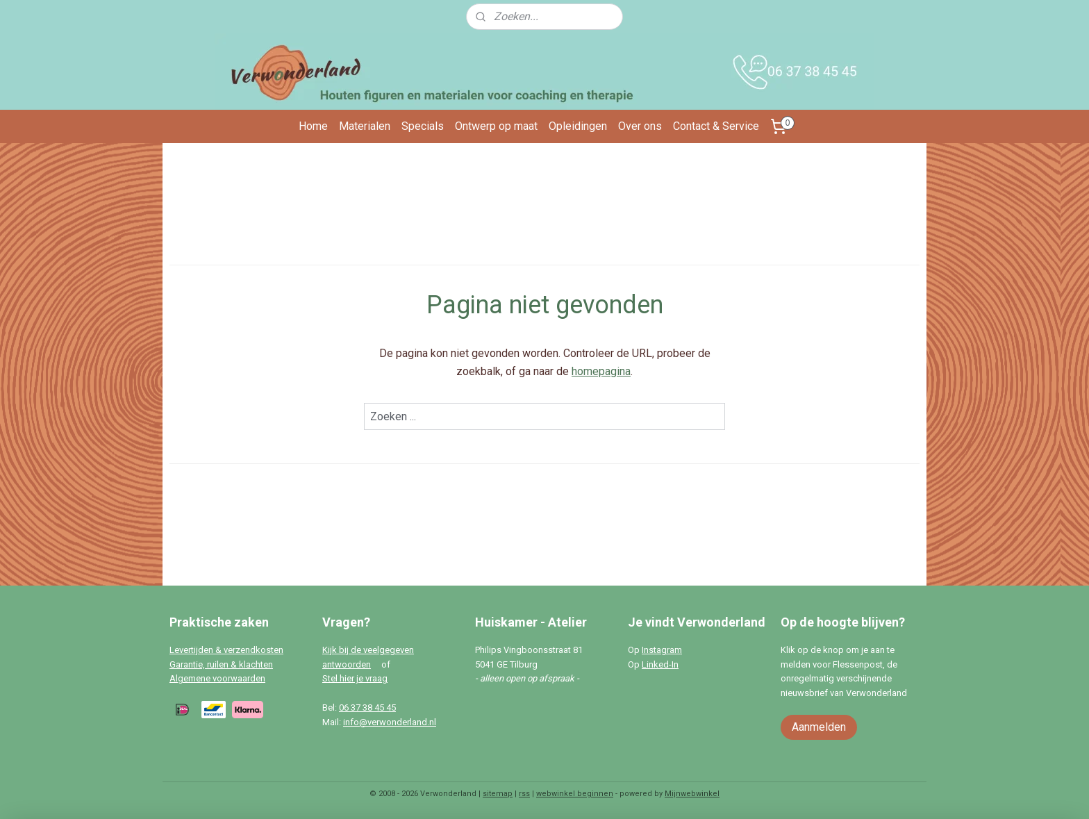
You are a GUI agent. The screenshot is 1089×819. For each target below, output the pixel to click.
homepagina (601, 371)
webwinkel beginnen (574, 793)
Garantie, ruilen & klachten (221, 664)
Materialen (364, 126)
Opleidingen (578, 126)
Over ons (640, 126)
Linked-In (660, 664)
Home (313, 126)
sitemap (498, 793)
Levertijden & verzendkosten (226, 650)
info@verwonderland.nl (389, 722)
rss (524, 793)
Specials (422, 126)
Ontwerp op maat (496, 126)
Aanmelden (819, 727)
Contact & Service (716, 126)
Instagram (662, 650)
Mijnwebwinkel (692, 793)
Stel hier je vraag (355, 678)
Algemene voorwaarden (217, 678)
